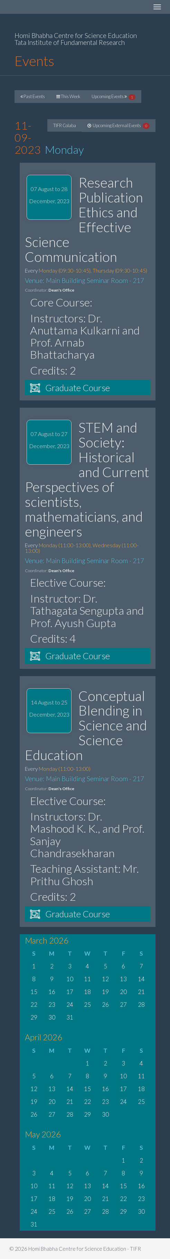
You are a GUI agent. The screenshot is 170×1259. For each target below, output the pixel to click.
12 (105, 979)
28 (141, 1004)
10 (69, 979)
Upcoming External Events (118, 126)
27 (123, 1004)
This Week (68, 96)
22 (33, 1004)
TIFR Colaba (64, 125)
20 (123, 991)
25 (87, 1004)
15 (33, 991)
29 (33, 1017)
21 (141, 991)
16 (51, 991)
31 (69, 1017)
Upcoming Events (113, 97)
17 (69, 991)
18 (87, 991)
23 (51, 1004)
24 (69, 1004)
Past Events (32, 96)
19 (105, 991)
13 (123, 979)
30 (51, 1017)
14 (141, 979)
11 (87, 979)
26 (105, 1004)
